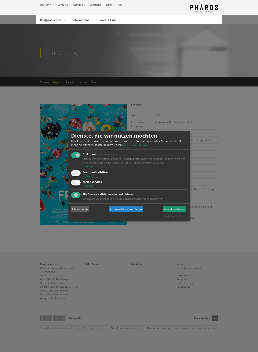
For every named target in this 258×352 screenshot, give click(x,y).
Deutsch (44, 4)
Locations (95, 4)
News (109, 4)
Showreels (79, 4)
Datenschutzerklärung (136, 145)
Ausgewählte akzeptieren (126, 209)
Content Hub (107, 20)
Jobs (120, 4)
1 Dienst (87, 166)
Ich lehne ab (80, 209)
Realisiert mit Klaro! (175, 216)
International (81, 20)
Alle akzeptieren (174, 209)
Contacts (63, 4)
